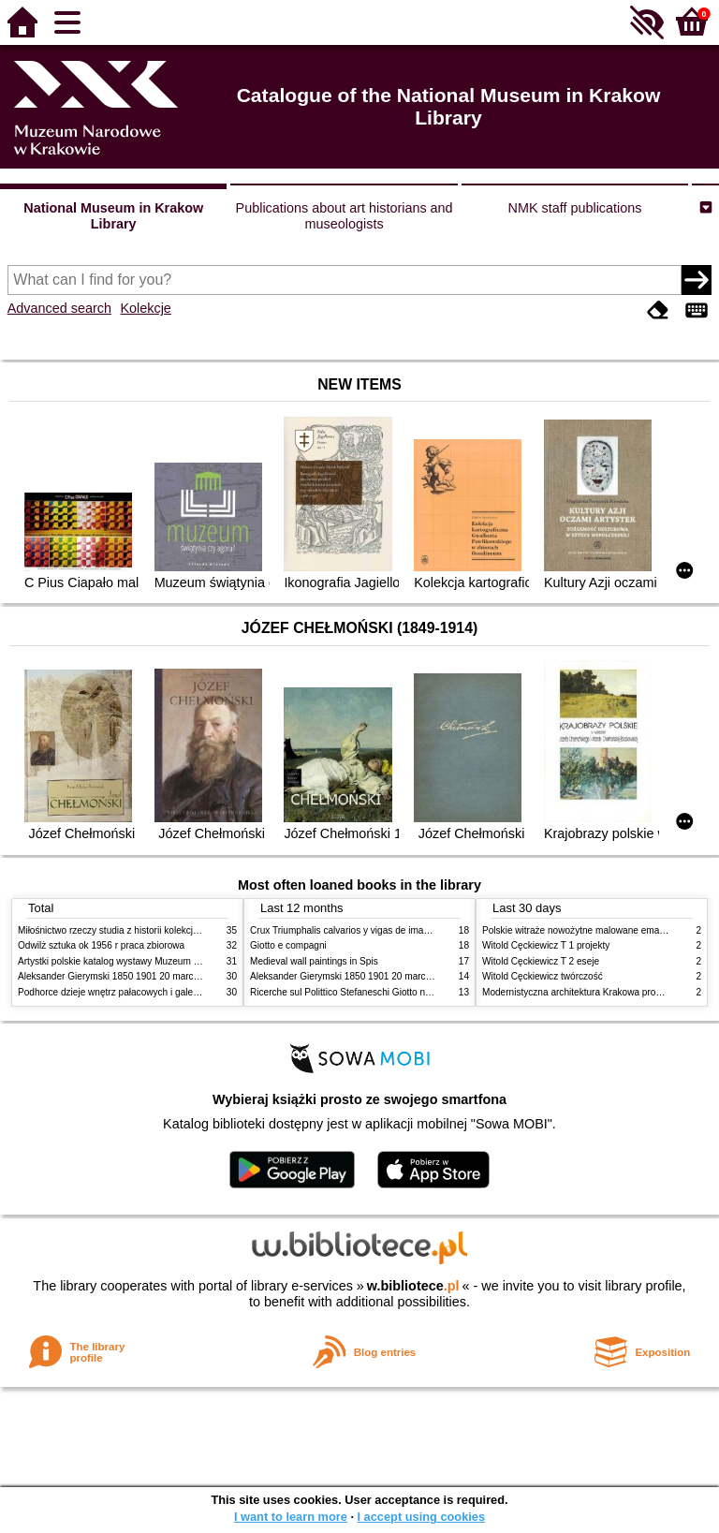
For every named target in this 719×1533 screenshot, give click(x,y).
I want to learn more (290, 1517)
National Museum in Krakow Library (113, 215)
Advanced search (59, 308)
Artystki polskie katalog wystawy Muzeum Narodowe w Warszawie (156, 961)
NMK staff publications (575, 207)
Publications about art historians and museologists (344, 215)
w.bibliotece (413, 1285)
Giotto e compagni (288, 945)
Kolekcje (145, 308)
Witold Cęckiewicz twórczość (542, 976)
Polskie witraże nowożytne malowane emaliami (580, 930)
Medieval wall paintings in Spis (314, 961)
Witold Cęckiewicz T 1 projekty (545, 945)
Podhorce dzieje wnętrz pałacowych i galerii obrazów (128, 992)
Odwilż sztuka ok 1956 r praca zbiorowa (101, 945)
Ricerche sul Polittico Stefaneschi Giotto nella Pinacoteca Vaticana (389, 992)
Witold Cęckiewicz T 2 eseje (540, 961)
